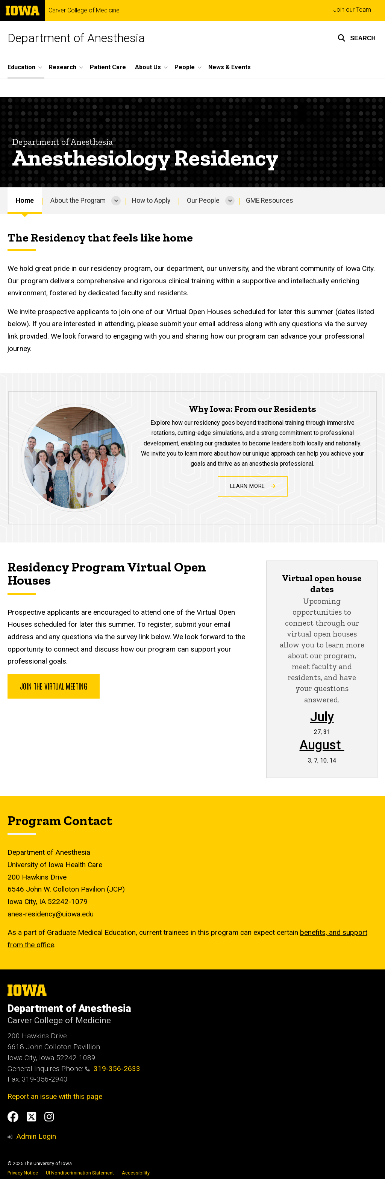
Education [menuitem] (21, 67)
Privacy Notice (23, 1173)
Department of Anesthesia (76, 38)
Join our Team (352, 9)
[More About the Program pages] (116, 200)
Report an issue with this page (55, 1096)
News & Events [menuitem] (229, 67)
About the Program (78, 200)
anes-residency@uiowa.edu (51, 914)
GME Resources (269, 200)
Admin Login (36, 1136)
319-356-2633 (112, 1068)
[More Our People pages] (230, 200)
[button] (356, 38)
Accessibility (136, 1173)
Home (25, 200)
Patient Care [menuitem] (108, 67)
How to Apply (151, 200)
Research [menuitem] (62, 67)
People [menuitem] (184, 67)
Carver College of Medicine (84, 10)
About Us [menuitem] (148, 67)
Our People (203, 200)
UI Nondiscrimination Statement (80, 1173)
